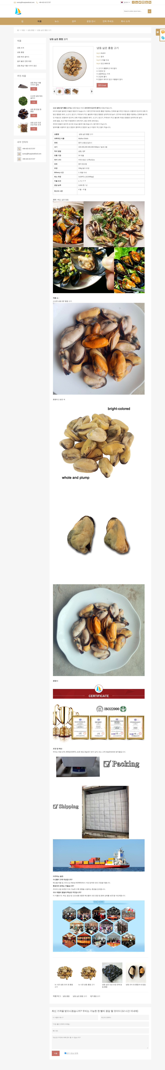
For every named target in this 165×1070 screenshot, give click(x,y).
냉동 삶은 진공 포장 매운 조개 (35, 124)
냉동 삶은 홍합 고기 (80, 996)
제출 (55, 1053)
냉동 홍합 (31, 30)
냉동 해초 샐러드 (23, 57)
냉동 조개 (20, 48)
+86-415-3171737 (45, 2)
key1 (99, 53)
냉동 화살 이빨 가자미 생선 (27, 66)
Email (102, 85)
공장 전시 (91, 21)
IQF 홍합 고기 (95, 996)
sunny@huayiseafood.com (25, 2)
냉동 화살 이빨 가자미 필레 (35, 84)
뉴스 (57, 21)
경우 (74, 21)
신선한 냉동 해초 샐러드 (36, 97)
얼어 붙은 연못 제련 (24, 61)
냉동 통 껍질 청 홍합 (35, 110)
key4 (99, 63)
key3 (99, 60)
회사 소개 (125, 21)
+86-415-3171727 (28, 159)
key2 (99, 57)
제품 (39, 21)
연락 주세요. (108, 21)
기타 (33, 89)
